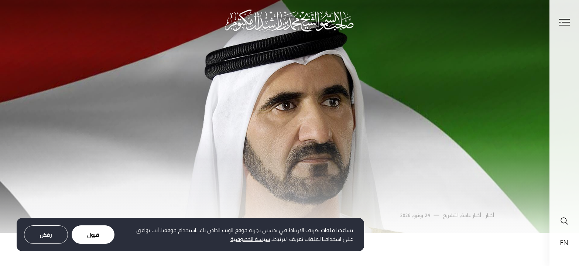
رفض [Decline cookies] (46, 234)
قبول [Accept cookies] (93, 234)
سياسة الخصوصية (250, 238)
